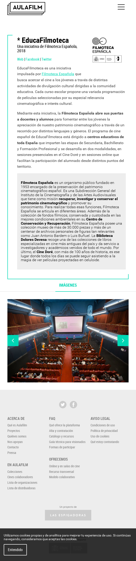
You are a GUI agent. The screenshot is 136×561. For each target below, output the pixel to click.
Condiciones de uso (103, 425)
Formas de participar (62, 447)
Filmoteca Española (58, 74)
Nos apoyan (15, 442)
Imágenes (68, 285)
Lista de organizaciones (22, 482)
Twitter (46, 59)
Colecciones (14, 471)
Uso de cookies (100, 436)
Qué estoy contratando (105, 442)
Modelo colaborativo (62, 477)
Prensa (11, 452)
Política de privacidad (104, 430)
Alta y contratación (61, 430)
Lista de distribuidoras (21, 488)
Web (20, 59)
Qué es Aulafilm (17, 425)
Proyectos (13, 430)
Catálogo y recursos (61, 436)
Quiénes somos (16, 436)
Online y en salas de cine (64, 466)
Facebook (32, 59)
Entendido (15, 549)
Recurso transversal (61, 471)
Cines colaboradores (20, 477)
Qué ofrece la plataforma (64, 425)
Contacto (13, 447)
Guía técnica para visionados (67, 442)
